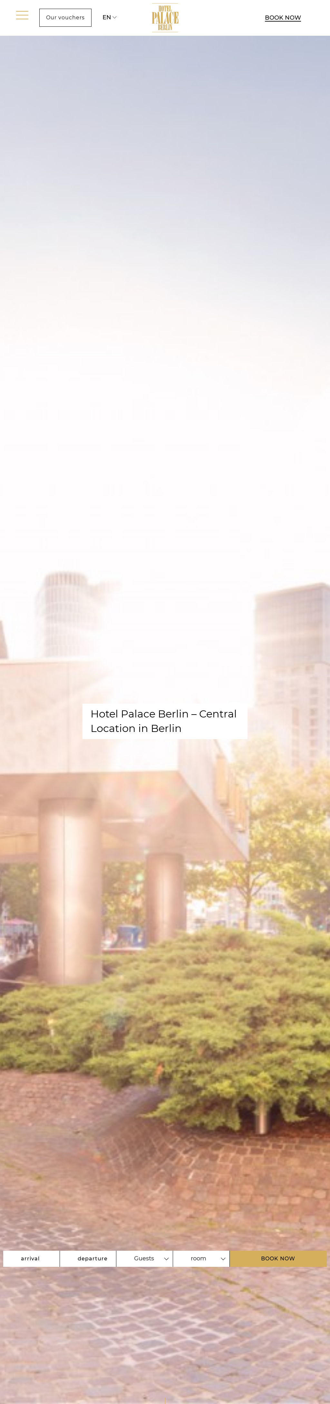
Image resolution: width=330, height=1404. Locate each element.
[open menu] (22, 15)
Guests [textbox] (144, 1258)
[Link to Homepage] (165, 18)
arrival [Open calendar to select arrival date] (30, 1259)
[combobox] (144, 1259)
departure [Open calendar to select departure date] (93, 1259)
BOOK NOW (283, 17)
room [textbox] (198, 1258)
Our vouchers (65, 17)
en (106, 17)
